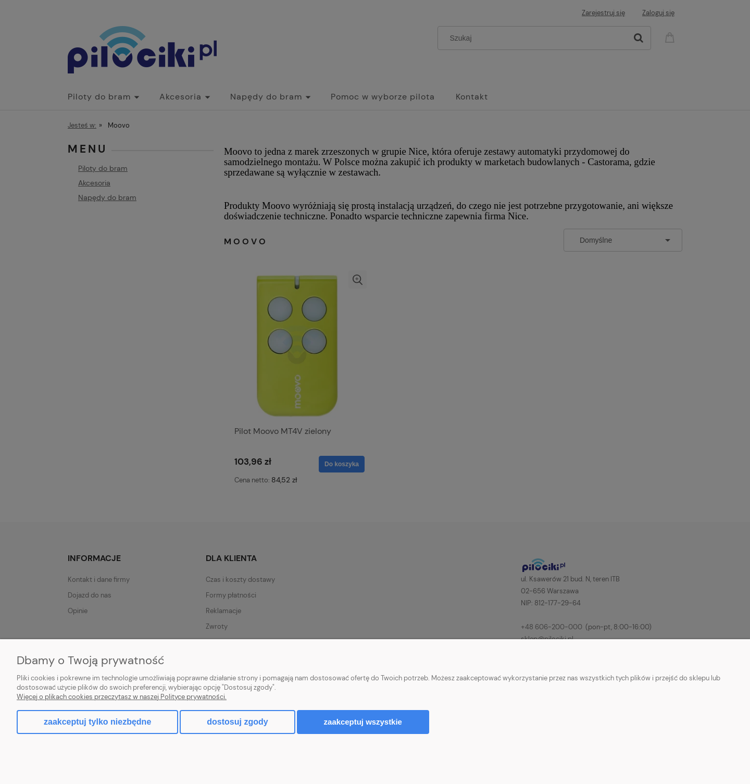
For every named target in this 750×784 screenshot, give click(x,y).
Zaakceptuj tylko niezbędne (97, 721)
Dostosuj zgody (237, 721)
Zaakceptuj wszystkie (363, 721)
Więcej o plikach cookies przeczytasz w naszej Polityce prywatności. (122, 696)
